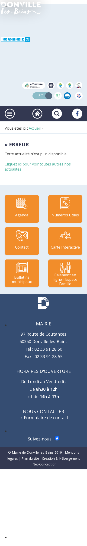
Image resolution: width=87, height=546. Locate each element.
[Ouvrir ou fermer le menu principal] (10, 114)
